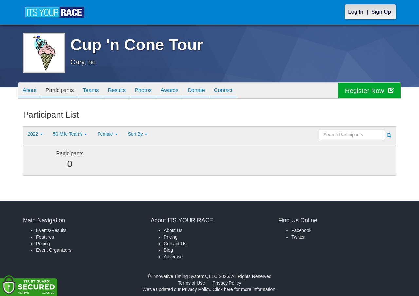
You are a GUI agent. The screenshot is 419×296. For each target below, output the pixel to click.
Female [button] (108, 134)
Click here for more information (244, 289)
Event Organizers (53, 250)
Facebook (301, 230)
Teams (95, 91)
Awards (179, 91)
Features (45, 237)
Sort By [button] (138, 134)
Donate (208, 91)
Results (123, 91)
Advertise (173, 256)
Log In (355, 12)
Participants (62, 91)
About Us (173, 230)
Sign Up (381, 12)
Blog (168, 250)
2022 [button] (35, 134)
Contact (236, 91)
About (30, 91)
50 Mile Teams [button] (70, 134)
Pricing (43, 243)
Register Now (369, 90)
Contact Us (175, 243)
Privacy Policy (226, 283)
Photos (151, 91)
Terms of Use (191, 283)
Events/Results (51, 230)
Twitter (298, 237)
